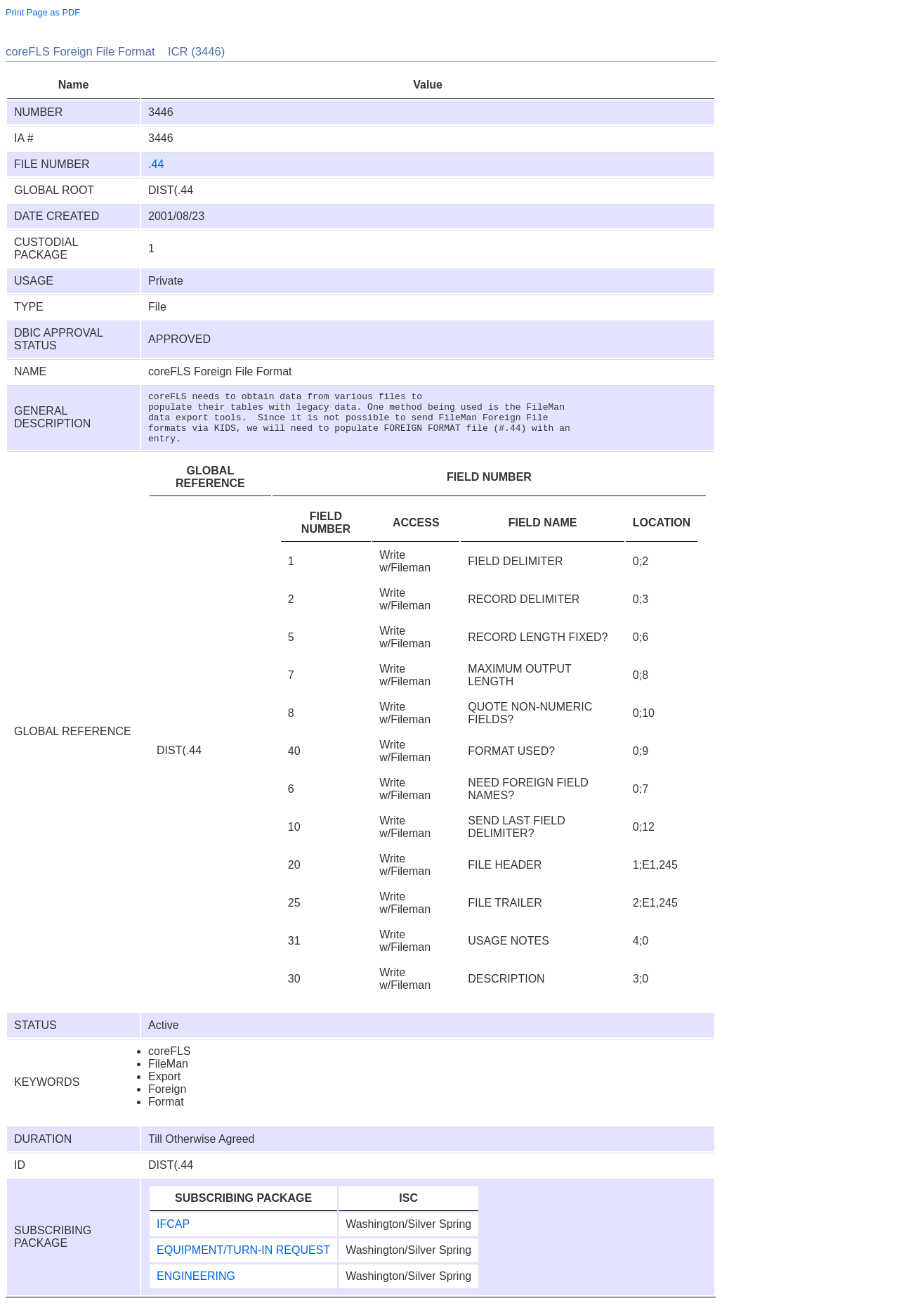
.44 (156, 164)
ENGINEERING (196, 1287)
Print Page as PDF (43, 12)
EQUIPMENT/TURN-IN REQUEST (243, 1261)
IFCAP (173, 1234)
